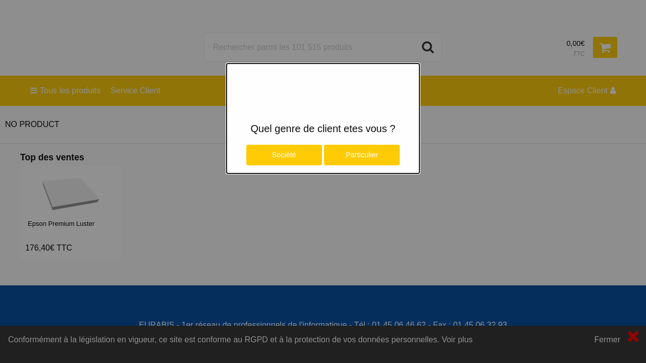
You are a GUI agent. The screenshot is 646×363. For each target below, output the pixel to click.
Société (284, 155)
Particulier (362, 155)
